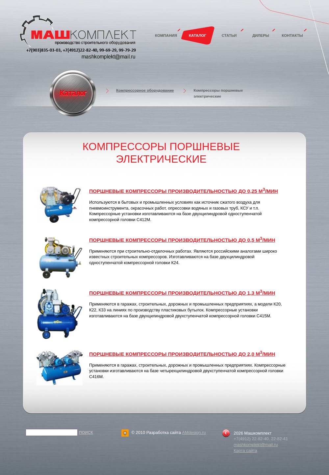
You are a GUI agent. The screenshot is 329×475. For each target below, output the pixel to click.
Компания (166, 35)
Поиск (86, 432)
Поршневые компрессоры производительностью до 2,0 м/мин (182, 354)
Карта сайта (245, 450)
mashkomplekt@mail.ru (256, 444)
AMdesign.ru (194, 432)
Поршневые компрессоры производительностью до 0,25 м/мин (183, 191)
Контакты (292, 35)
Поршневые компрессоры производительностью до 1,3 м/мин (182, 293)
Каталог (197, 35)
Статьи (229, 35)
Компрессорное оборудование (145, 90)
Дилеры (260, 35)
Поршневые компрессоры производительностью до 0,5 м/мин (182, 240)
